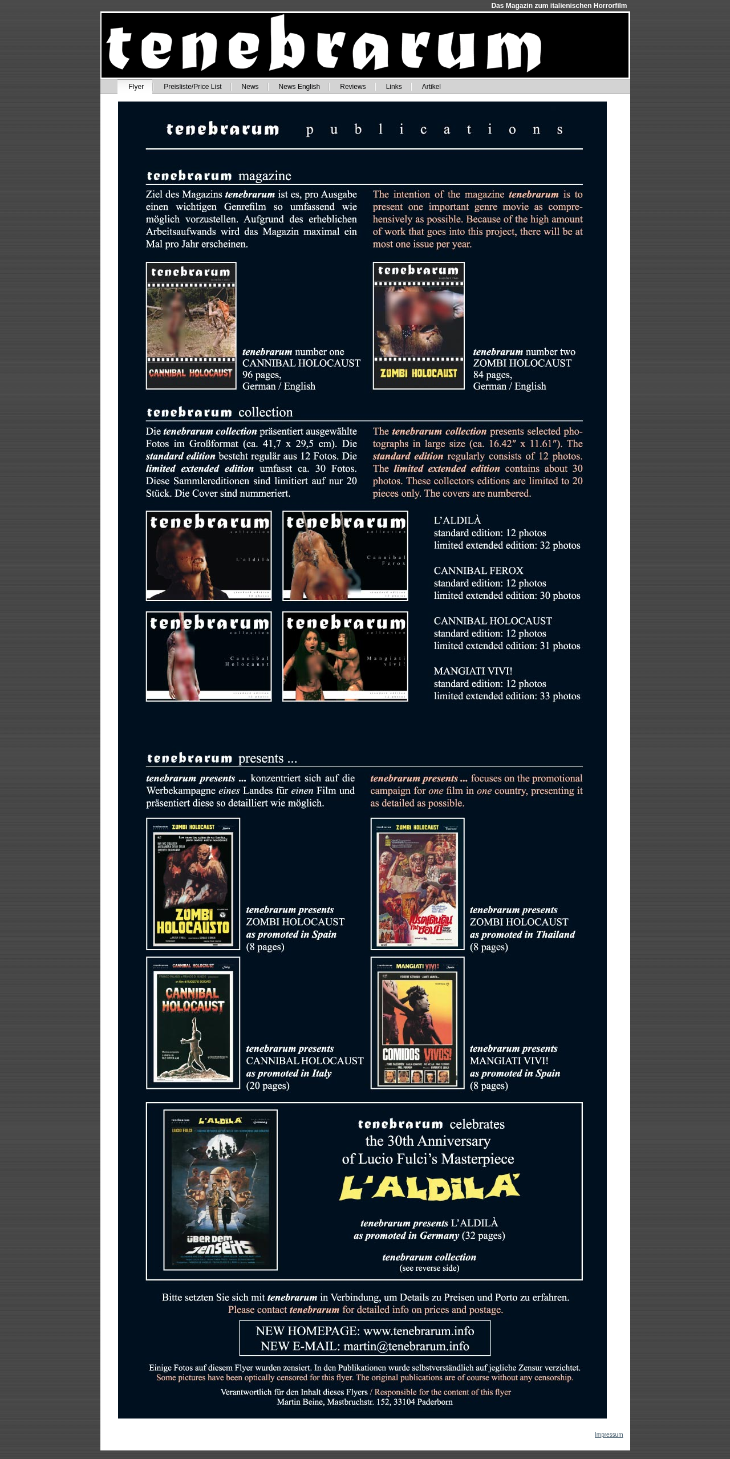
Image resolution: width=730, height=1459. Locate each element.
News (250, 87)
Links (394, 87)
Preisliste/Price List (192, 87)
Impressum (609, 1435)
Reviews (353, 87)
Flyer (136, 87)
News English (300, 87)
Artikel (431, 87)
